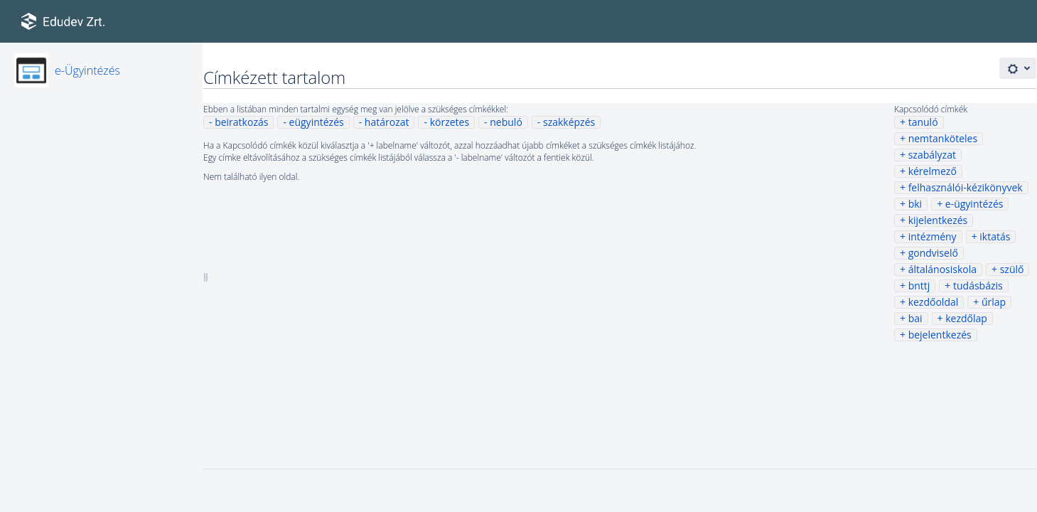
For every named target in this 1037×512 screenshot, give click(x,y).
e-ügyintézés (974, 203)
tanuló (923, 122)
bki (915, 203)
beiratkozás (241, 122)
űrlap (994, 302)
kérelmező (932, 171)
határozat (387, 122)
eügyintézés (316, 122)
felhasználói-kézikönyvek (965, 187)
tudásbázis (978, 285)
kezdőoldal (933, 302)
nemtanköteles (942, 138)
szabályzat (932, 154)
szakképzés (569, 122)
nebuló (506, 122)
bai (915, 318)
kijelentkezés (938, 220)
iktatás (994, 236)
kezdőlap (966, 318)
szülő (1012, 269)
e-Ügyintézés (87, 70)
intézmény (932, 236)
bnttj (919, 285)
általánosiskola (942, 269)
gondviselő (933, 253)
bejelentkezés (940, 334)
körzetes (449, 122)
